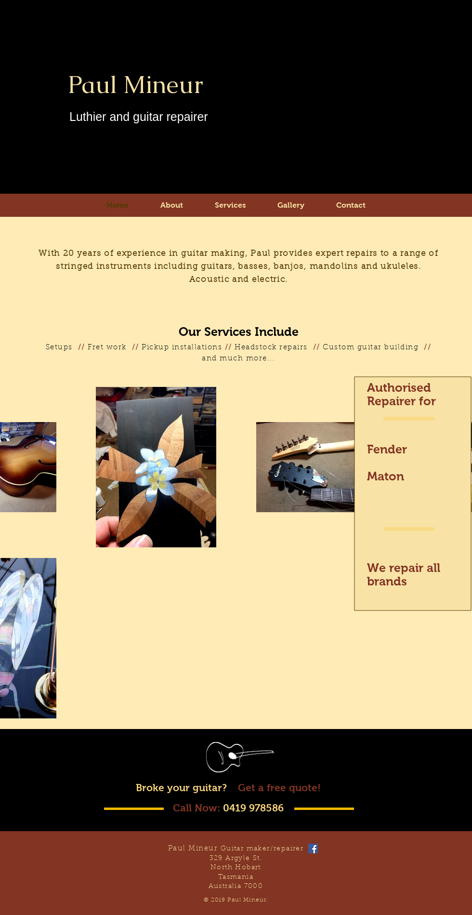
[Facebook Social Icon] (313, 848)
